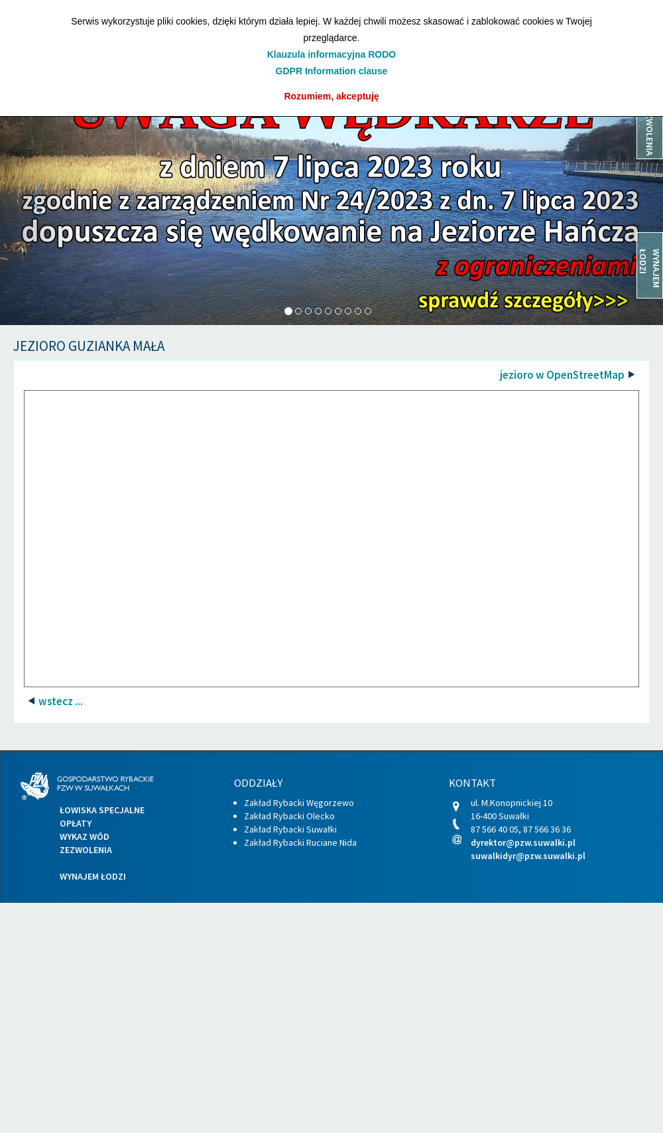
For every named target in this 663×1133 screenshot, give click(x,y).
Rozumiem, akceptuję (331, 96)
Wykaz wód (84, 836)
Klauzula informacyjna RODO (331, 54)
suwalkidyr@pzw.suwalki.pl (528, 856)
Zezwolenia (86, 850)
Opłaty (75, 823)
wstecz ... (59, 701)
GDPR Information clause (332, 71)
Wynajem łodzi (93, 876)
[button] (49, 199)
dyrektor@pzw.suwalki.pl (523, 842)
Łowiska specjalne (102, 810)
